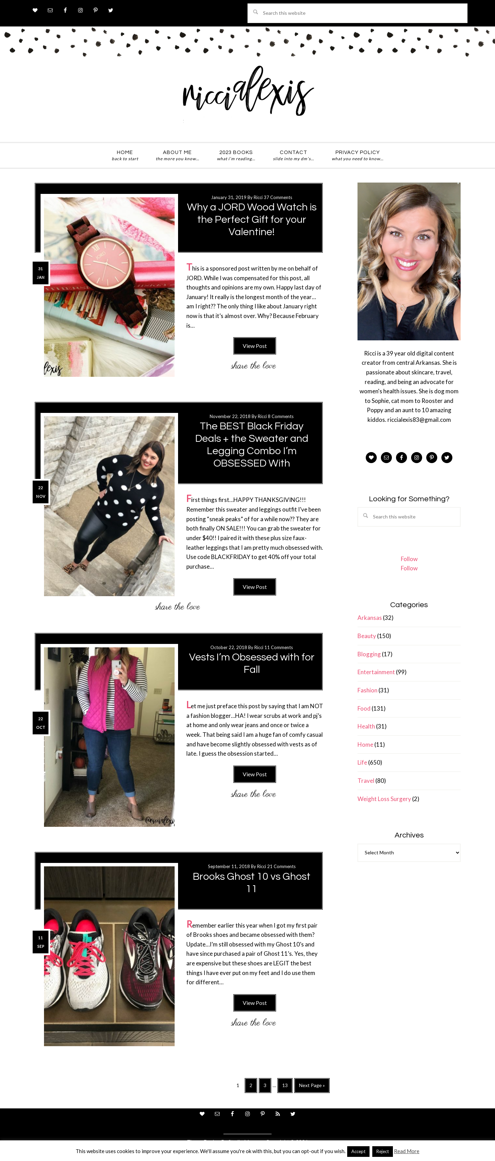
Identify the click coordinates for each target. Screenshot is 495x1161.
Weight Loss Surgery (384, 798)
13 (287, 1087)
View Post (255, 345)
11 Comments (278, 647)
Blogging (369, 654)
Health (366, 726)
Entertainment (376, 672)
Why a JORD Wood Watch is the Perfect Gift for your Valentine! (252, 219)
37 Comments (278, 197)
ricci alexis (247, 97)
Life (362, 762)
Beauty (367, 635)
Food (364, 708)
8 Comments (281, 416)
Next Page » (312, 1087)
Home (365, 744)
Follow (409, 558)
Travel (366, 780)
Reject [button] (382, 1151)
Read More (406, 1151)
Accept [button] (358, 1151)
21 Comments (281, 866)
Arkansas (370, 617)
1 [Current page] (239, 1086)
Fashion (367, 690)
